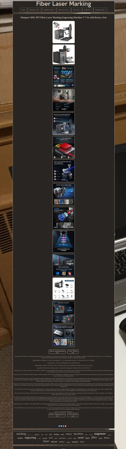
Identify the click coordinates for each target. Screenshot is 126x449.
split (50, 434)
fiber (94, 437)
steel (62, 434)
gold (56, 438)
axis (51, 437)
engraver (100, 433)
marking (21, 433)
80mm (107, 438)
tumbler (20, 438)
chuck (100, 438)
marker (62, 442)
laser (46, 441)
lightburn (37, 434)
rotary (69, 433)
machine (78, 433)
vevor (86, 434)
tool (46, 434)
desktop (56, 434)
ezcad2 (91, 434)
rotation (39, 438)
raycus (54, 441)
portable (45, 438)
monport (75, 442)
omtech (70, 438)
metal (80, 437)
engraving (30, 437)
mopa (87, 438)
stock (29, 434)
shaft (82, 442)
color (74, 438)
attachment (62, 438)
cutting (68, 442)
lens (32, 434)
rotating (109, 434)
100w (42, 434)
